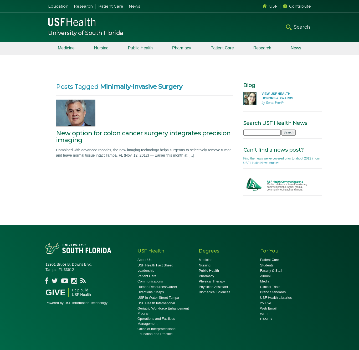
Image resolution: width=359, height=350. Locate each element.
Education (58, 6)
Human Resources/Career (157, 287)
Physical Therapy (212, 281)
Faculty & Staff (271, 270)
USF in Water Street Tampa (158, 298)
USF (270, 6)
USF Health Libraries (276, 298)
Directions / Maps (150, 292)
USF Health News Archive (261, 163)
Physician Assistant (213, 287)
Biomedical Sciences (214, 292)
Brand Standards (273, 292)
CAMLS (266, 319)
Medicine (66, 48)
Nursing (101, 48)
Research (83, 6)
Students (267, 265)
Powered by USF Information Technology (76, 303)
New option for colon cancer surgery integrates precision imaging (143, 136)
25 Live (265, 303)
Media (264, 281)
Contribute (297, 6)
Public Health (140, 48)
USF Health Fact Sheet (155, 265)
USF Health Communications (285, 181)
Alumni (265, 276)
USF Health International (156, 303)
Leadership (145, 270)
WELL (264, 314)
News (134, 6)
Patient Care (110, 6)
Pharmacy (181, 48)
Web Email (268, 308)
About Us (144, 260)
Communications (150, 281)
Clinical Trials (270, 287)
